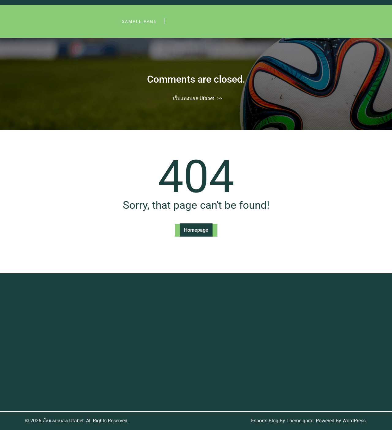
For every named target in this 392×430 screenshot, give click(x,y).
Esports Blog (264, 421)
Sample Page (139, 21)
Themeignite (299, 421)
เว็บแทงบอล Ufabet (193, 98)
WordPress (354, 421)
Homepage (196, 230)
